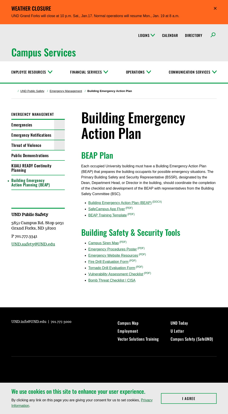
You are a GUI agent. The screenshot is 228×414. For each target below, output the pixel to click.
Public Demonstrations (30, 155)
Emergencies (21, 125)
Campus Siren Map (103, 243)
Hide (215, 8)
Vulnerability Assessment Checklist (115, 274)
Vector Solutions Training (138, 339)
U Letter (177, 331)
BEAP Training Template (107, 215)
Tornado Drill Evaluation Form (111, 268)
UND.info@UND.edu (29, 322)
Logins (146, 35)
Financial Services (86, 72)
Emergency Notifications (31, 135)
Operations (135, 72)
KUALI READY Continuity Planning (31, 168)
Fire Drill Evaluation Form (108, 262)
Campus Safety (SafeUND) (192, 339)
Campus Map (128, 323)
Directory (193, 35)
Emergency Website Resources (113, 255)
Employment (128, 331)
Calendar (170, 35)
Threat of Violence (26, 145)
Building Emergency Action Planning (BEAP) (30, 182)
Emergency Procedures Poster (112, 249)
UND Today (179, 323)
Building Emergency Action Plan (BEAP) (120, 203)
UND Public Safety (32, 91)
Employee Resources (28, 72)
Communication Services (189, 72)
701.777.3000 (61, 322)
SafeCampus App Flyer (106, 209)
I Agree (199, 398)
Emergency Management (66, 91)
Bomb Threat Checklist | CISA (112, 280)
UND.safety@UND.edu (33, 244)
